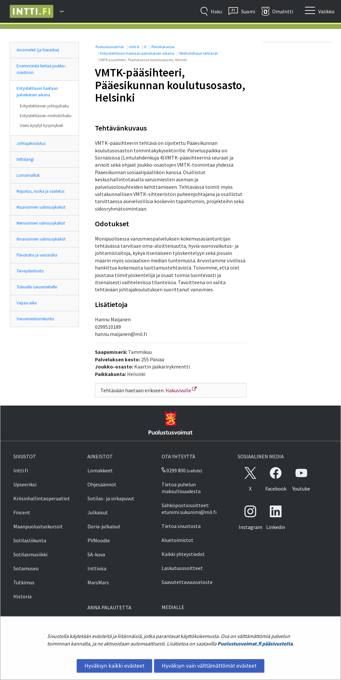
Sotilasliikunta (29, 540)
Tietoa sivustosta (181, 526)
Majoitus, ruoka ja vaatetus (40, 191)
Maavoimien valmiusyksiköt (41, 207)
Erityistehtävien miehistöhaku (46, 115)
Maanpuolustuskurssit (38, 526)
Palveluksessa (163, 46)
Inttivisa (96, 568)
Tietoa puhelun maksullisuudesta (181, 487)
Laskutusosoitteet (182, 568)
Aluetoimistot (177, 540)
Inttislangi (25, 159)
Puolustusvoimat (109, 46)
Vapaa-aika (27, 303)
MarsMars (98, 582)
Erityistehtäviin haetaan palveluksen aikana (37, 92)
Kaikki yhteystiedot (183, 554)
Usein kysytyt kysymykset (41, 125)
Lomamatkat (28, 175)
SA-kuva (96, 554)
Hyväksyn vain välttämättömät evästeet (209, 665)
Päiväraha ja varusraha (37, 255)
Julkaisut (97, 512)
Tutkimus (23, 582)
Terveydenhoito (30, 271)
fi (145, 46)
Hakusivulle (181, 390)
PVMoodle (98, 540)
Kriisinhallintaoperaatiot (41, 498)
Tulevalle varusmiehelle (37, 287)
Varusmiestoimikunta (35, 319)
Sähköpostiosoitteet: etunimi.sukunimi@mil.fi (189, 508)
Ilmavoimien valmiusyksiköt (41, 239)
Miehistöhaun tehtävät (198, 53)
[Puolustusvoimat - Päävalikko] (58, 11)
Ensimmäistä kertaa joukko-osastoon (41, 69)
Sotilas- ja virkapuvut (110, 498)
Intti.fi (134, 46)
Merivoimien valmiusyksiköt (41, 223)
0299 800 (174, 470)
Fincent (21, 512)
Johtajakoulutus (31, 143)
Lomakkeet (100, 470)
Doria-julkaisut (104, 526)
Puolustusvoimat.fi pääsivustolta (255, 643)
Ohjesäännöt (101, 484)
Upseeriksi (24, 484)
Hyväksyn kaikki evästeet (114, 665)
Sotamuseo (26, 568)
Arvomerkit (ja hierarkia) (38, 50)
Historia (22, 596)
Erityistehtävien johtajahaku (44, 106)
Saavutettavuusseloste (187, 582)
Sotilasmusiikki (30, 554)
